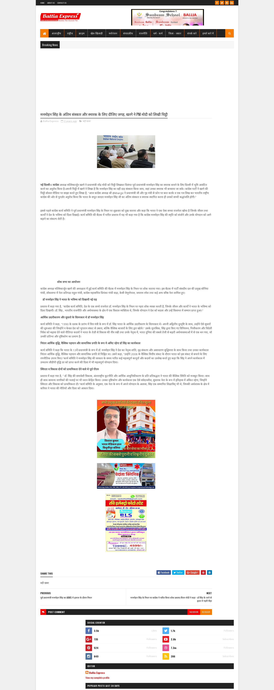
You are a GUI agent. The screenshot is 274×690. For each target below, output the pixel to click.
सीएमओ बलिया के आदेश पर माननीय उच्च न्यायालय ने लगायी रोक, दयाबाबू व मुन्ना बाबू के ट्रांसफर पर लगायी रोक (211, 187)
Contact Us (61, 2)
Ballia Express (187, 164)
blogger (163, 647)
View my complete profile (188, 169)
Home (42, 2)
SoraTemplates (53, 685)
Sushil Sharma (79, 685)
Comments (219, 248)
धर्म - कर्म (158, 33)
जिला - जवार (175, 33)
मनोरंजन (113, 33)
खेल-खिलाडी (97, 33)
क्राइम (82, 33)
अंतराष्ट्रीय (56, 33)
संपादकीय (128, 33)
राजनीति (143, 33)
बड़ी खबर (87, 128)
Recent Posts (190, 248)
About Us (51, 2)
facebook (151, 647)
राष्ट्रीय (70, 33)
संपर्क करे (192, 33)
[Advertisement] (137, 77)
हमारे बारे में (208, 33)
